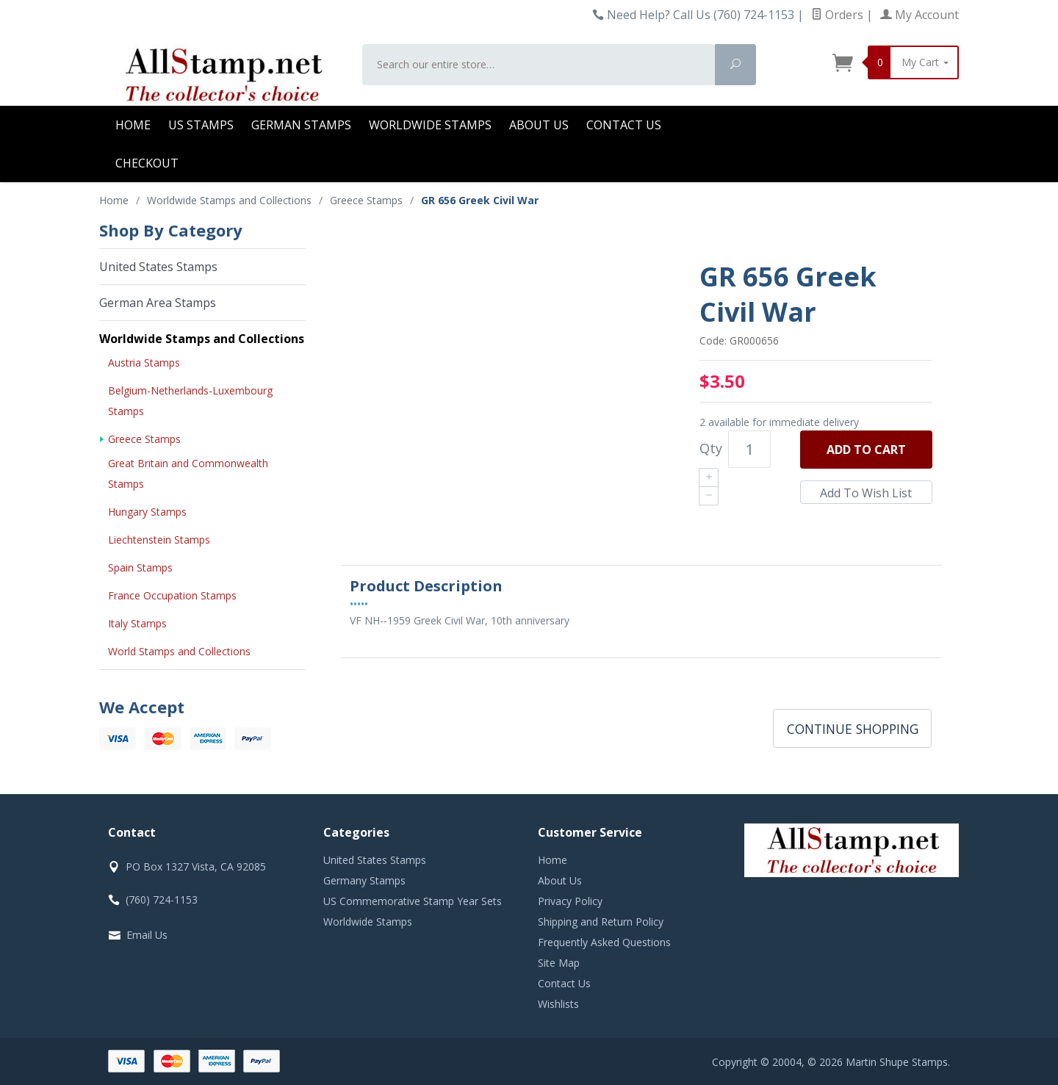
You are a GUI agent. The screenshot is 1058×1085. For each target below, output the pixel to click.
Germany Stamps (364, 880)
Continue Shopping (852, 729)
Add (866, 449)
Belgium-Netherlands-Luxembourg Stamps (190, 400)
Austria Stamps (144, 363)
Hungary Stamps (147, 512)
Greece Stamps (144, 439)
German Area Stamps (157, 303)
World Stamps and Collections (179, 651)
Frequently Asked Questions (604, 942)
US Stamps (201, 125)
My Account (919, 15)
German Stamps (301, 125)
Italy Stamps (137, 623)
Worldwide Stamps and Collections (201, 339)
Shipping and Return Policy (600, 922)
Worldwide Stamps (430, 125)
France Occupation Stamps (172, 595)
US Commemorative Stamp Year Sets (412, 901)
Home (133, 125)
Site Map (559, 963)
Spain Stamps (140, 567)
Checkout (147, 163)
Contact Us (623, 125)
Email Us (147, 935)
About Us (539, 125)
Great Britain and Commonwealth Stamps (188, 473)
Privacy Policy (570, 901)
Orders (837, 15)
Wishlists (558, 1004)
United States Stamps (158, 267)
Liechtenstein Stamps (159, 540)
